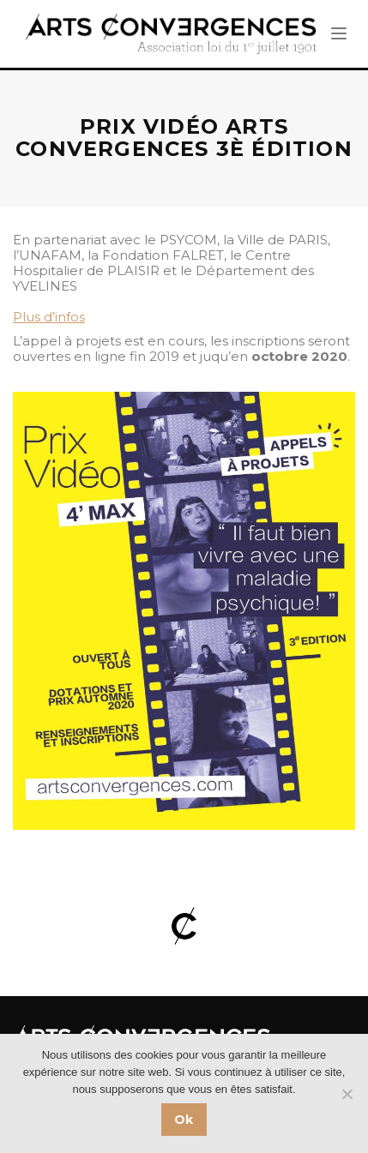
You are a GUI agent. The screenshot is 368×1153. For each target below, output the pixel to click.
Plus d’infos (49, 317)
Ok (184, 1119)
